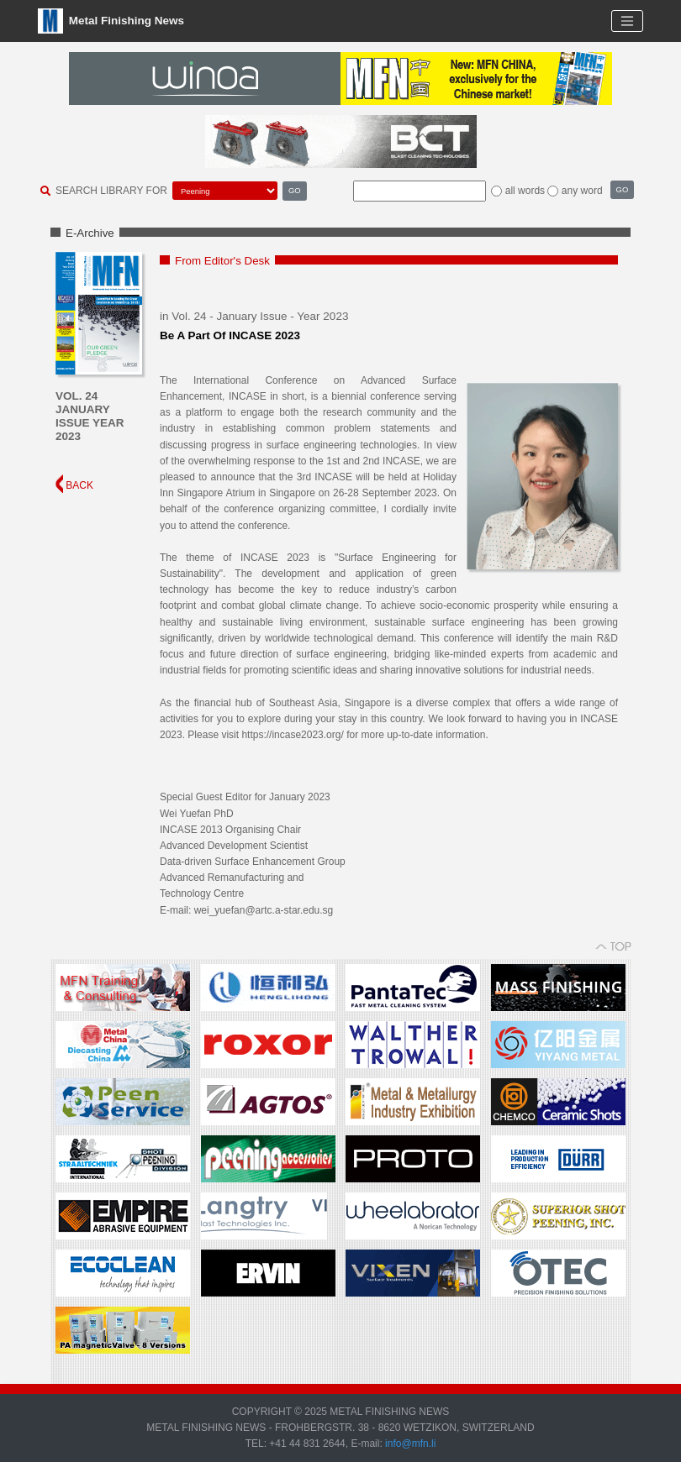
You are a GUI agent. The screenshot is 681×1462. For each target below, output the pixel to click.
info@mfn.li (409, 1443)
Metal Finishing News (111, 21)
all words (525, 191)
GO (294, 190)
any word (582, 191)
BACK (74, 485)
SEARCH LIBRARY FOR (111, 191)
